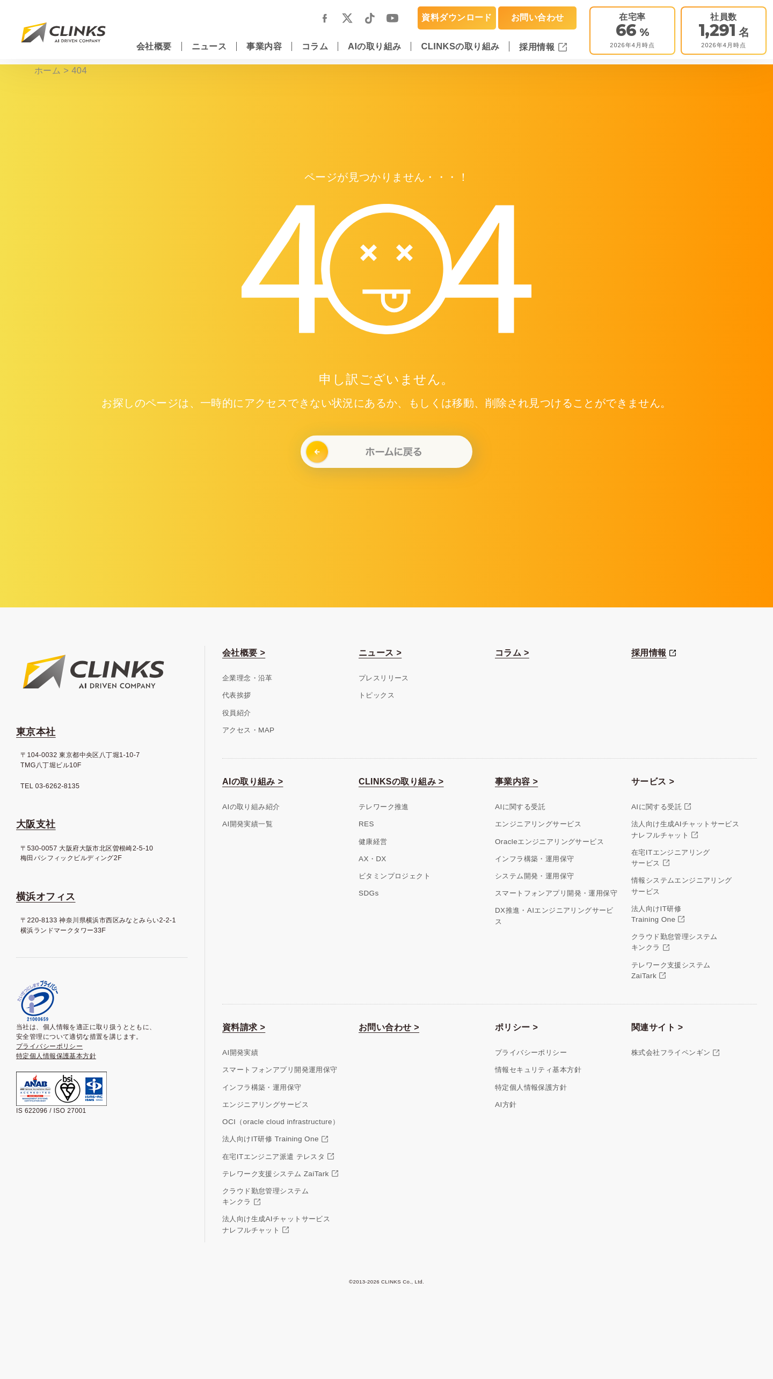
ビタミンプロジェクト (395, 876)
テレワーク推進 (384, 807)
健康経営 (373, 842)
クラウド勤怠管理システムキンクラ (674, 942)
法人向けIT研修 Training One (270, 1139)
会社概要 (154, 46)
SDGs (369, 893)
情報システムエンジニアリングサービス (681, 885)
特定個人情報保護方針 (531, 1087)
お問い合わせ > (389, 1027)
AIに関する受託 (520, 807)
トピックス (377, 695)
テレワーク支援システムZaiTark (671, 970)
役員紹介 (236, 713)
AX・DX (372, 859)
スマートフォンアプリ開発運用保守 (280, 1070)
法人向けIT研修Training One (656, 914)
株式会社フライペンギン (671, 1052)
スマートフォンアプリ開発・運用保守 (556, 893)
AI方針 (505, 1105)
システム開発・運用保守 (534, 876)
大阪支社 (36, 824)
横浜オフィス (45, 896)
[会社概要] (724, 30)
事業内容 (264, 46)
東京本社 (36, 732)
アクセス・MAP (248, 730)
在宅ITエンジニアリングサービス (670, 857)
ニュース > (380, 652)
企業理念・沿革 (247, 678)
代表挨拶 (236, 695)
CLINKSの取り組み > (401, 781)
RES (366, 824)
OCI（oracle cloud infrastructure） (280, 1122)
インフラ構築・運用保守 (534, 859)
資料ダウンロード (456, 17)
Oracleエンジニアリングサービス (549, 842)
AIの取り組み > (252, 781)
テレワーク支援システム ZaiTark (275, 1174)
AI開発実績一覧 (247, 824)
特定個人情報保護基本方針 (56, 1056)
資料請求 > (243, 1027)
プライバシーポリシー (49, 1046)
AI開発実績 (240, 1052)
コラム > (512, 652)
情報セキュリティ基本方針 (538, 1070)
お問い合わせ (537, 17)
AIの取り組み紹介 (251, 807)
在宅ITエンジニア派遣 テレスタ (273, 1157)
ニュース (209, 46)
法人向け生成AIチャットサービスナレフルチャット (685, 829)
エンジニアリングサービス (538, 824)
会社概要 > (243, 652)
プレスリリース (384, 678)
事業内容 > (516, 781)
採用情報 (538, 47)
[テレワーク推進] (632, 30)
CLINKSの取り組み (460, 46)
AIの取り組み (374, 46)
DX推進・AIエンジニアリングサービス (554, 915)
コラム (315, 46)
